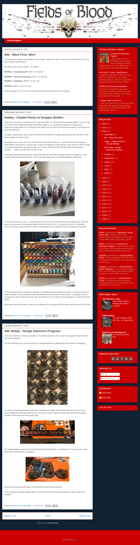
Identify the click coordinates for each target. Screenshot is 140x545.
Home (48, 516)
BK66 (101, 232)
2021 (104, 127)
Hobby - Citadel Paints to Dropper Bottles (34, 117)
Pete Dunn (17, 102)
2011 (104, 208)
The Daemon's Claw (111, 299)
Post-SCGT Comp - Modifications (113, 72)
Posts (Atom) (53, 523)
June (106, 166)
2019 (104, 178)
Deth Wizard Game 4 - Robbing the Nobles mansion (122, 303)
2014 (104, 196)
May (106, 169)
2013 (104, 200)
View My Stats (105, 407)
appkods (103, 255)
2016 (104, 189)
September (109, 158)
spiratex (102, 267)
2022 (104, 124)
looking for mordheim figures (113, 245)
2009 (104, 215)
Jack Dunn (106, 393)
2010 (104, 211)
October (108, 154)
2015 (104, 193)
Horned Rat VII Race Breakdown (113, 86)
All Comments (108, 378)
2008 (104, 219)
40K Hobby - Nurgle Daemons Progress (32, 331)
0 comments (38, 316)
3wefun (102, 278)
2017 (104, 185)
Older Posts (85, 516)
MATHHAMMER (14, 41)
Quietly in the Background (114, 332)
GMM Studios (108, 316)
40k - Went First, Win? (20, 54)
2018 (104, 181)
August (107, 162)
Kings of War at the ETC (111, 100)
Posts (104, 374)
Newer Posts (10, 516)
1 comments (37, 102)
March (107, 173)
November (109, 134)
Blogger (75, 540)
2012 (104, 204)
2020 (104, 131)
